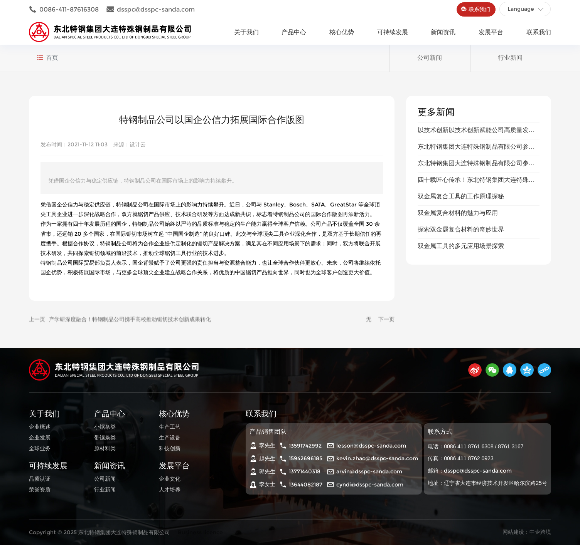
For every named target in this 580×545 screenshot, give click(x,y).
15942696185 (305, 458)
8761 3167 (510, 446)
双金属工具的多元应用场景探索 (461, 296)
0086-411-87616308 (64, 9)
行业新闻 (510, 65)
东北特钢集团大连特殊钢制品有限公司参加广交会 (476, 216)
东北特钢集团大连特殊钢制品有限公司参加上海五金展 (476, 200)
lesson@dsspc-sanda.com (371, 445)
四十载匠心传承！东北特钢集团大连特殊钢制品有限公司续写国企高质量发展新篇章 (476, 233)
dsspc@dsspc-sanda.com (150, 9)
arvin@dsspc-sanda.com (369, 471)
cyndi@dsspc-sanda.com (369, 484)
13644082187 (305, 484)
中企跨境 (540, 531)
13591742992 (305, 445)
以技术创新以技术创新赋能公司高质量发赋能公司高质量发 (476, 183)
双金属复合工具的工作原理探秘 (461, 246)
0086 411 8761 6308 (468, 446)
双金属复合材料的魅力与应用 (458, 263)
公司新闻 (429, 65)
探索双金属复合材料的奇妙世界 (461, 279)
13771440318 (304, 471)
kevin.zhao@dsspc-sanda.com (377, 458)
